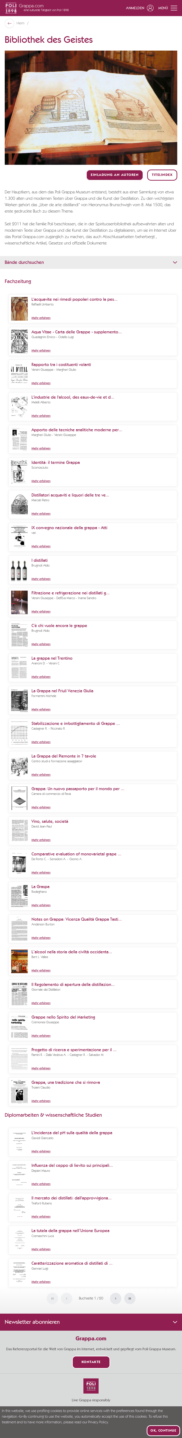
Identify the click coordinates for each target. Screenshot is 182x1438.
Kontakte (91, 1362)
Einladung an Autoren (115, 175)
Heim (21, 23)
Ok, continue (163, 1430)
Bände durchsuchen (91, 262)
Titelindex (162, 175)
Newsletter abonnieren (91, 1322)
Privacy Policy (98, 1422)
